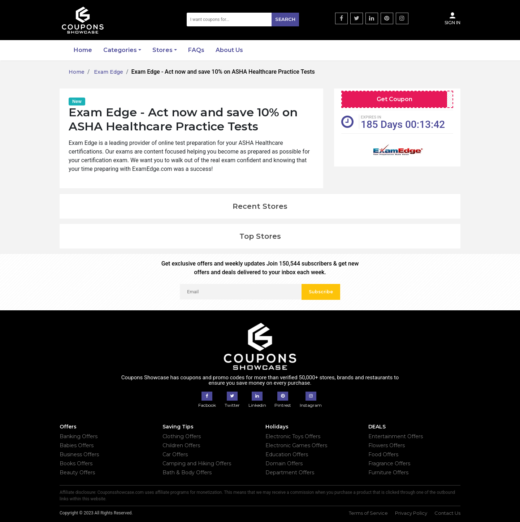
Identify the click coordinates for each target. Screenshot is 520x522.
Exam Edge (107, 72)
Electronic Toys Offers (292, 436)
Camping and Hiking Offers (196, 463)
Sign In (452, 18)
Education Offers (286, 454)
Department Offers (289, 472)
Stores (162, 50)
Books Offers (76, 463)
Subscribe (321, 291)
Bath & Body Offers (187, 472)
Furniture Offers (388, 472)
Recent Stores (260, 206)
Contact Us (447, 513)
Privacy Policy (411, 513)
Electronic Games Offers (296, 445)
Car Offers (175, 454)
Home (83, 50)
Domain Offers (284, 463)
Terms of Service (368, 513)
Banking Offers (79, 436)
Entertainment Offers (395, 436)
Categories (120, 50)
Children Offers (181, 445)
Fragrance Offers (389, 463)
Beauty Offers (77, 472)
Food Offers (383, 454)
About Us (229, 50)
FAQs (196, 50)
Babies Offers (77, 445)
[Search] (243, 19)
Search (285, 19)
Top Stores (260, 236)
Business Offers (79, 454)
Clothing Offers (181, 436)
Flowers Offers (386, 445)
